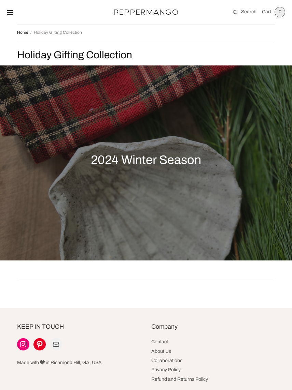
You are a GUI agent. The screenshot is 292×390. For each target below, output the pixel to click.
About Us (161, 351)
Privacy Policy (166, 369)
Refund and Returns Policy (179, 379)
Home (22, 32)
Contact (159, 341)
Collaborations (166, 360)
